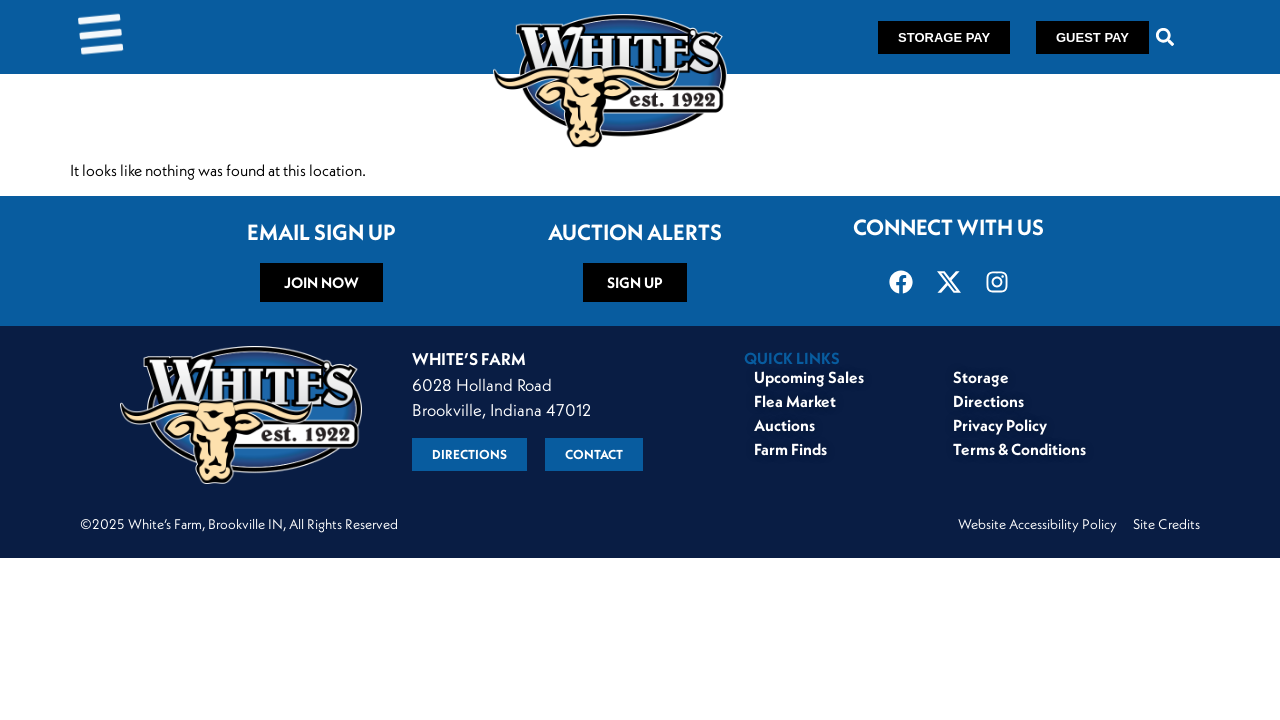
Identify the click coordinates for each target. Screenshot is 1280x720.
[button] (1165, 37)
